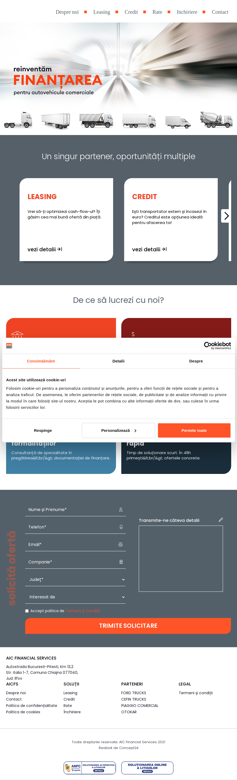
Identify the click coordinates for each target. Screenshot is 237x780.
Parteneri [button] (132, 684)
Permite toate (194, 430)
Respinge (43, 430)
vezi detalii (45, 254)
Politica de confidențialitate (31, 705)
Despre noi (67, 12)
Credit (131, 12)
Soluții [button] (71, 684)
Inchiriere (187, 12)
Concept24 (128, 747)
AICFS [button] (12, 684)
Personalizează (118, 430)
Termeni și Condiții (82, 610)
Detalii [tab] (119, 361)
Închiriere (72, 712)
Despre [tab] (196, 361)
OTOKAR (129, 712)
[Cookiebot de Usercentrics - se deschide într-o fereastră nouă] (208, 346)
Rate (157, 12)
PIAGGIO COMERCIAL (139, 705)
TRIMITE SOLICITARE (128, 626)
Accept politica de (65, 610)
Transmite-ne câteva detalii (181, 520)
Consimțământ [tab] (41, 361)
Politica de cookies (23, 712)
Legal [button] (185, 684)
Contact (220, 12)
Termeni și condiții (196, 693)
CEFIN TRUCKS (133, 699)
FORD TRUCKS (133, 693)
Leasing (101, 12)
